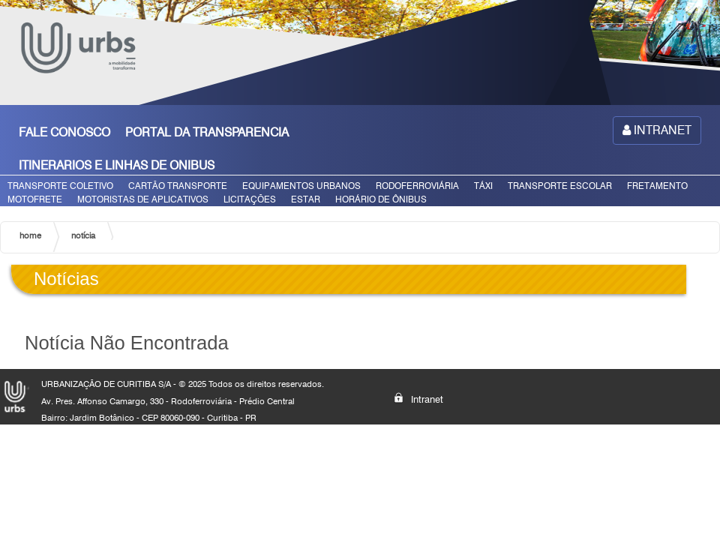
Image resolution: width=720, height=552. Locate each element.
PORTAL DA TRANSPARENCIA (207, 132)
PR (250, 417)
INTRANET (657, 130)
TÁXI (483, 185)
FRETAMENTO (657, 185)
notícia (83, 235)
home (30, 235)
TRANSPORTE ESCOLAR (560, 185)
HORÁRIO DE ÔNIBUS (381, 199)
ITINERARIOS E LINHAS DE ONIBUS (116, 165)
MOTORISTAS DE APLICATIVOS (142, 199)
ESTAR (305, 199)
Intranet (418, 398)
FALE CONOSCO (64, 132)
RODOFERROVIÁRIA (417, 185)
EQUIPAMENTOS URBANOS (301, 185)
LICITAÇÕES (250, 199)
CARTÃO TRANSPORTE (177, 185)
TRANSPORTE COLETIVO (60, 185)
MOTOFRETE (35, 199)
